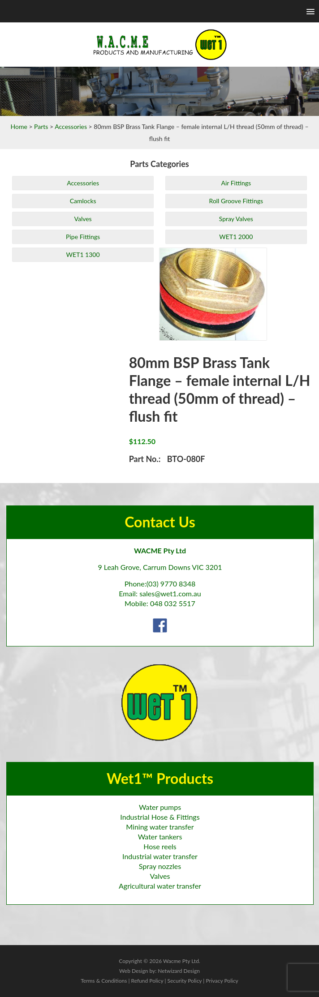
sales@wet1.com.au (170, 593)
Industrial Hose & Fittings (159, 817)
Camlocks (83, 201)
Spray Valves (236, 219)
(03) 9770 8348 (171, 583)
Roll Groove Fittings (236, 201)
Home (18, 126)
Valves (82, 219)
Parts (41, 126)
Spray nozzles (160, 866)
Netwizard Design (179, 970)
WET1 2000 (236, 236)
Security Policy (184, 980)
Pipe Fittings (83, 236)
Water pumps (160, 807)
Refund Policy (147, 980)
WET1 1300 (83, 254)
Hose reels (160, 846)
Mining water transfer (160, 826)
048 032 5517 (172, 603)
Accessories (71, 126)
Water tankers (160, 836)
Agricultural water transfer (160, 885)
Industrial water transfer (160, 856)
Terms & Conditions (104, 980)
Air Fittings (236, 183)
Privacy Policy (222, 980)
